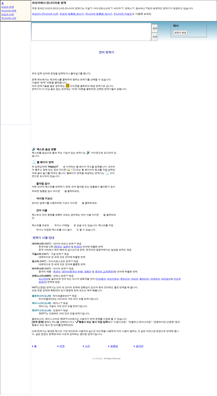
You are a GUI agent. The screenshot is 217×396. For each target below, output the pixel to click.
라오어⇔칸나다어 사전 (45, 13)
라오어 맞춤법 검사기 (72, 13)
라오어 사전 (7, 14)
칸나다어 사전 (8, 18)
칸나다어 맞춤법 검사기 (98, 13)
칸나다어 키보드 (123, 13)
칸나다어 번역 (8, 10)
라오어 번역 (7, 7)
